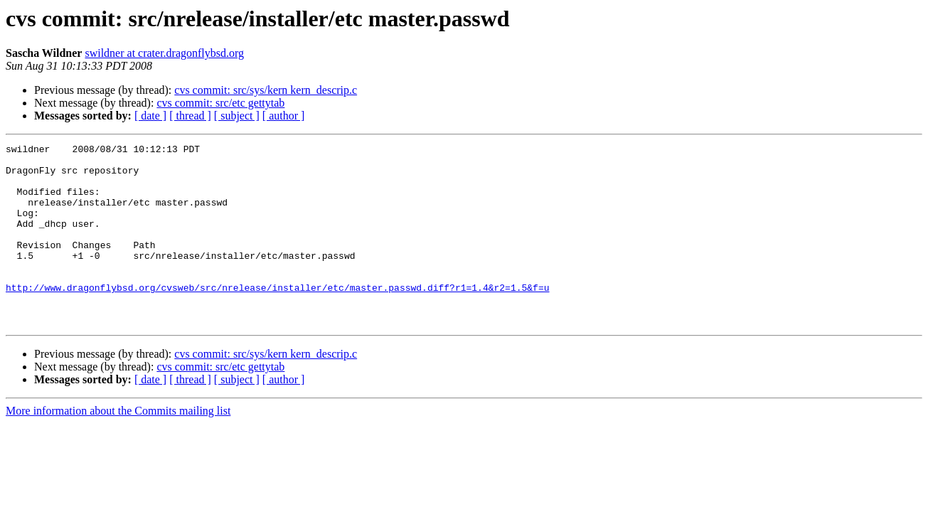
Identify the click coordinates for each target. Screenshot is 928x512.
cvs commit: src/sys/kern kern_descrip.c (265, 90)
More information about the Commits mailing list (118, 447)
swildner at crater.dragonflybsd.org (164, 53)
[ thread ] (190, 116)
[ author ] (283, 116)
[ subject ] (237, 116)
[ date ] (150, 116)
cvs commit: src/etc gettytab (220, 103)
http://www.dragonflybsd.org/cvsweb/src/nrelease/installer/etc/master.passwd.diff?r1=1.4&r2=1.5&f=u (277, 317)
